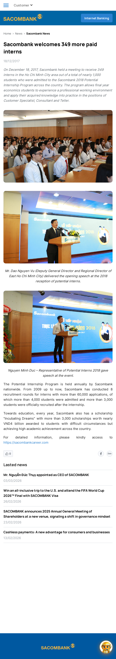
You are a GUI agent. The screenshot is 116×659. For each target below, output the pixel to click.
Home (7, 33)
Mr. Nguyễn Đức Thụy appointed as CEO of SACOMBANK (46, 475)
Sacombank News (38, 33)
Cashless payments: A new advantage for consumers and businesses (56, 532)
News (18, 33)
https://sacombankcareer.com (25, 442)
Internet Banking (96, 18)
